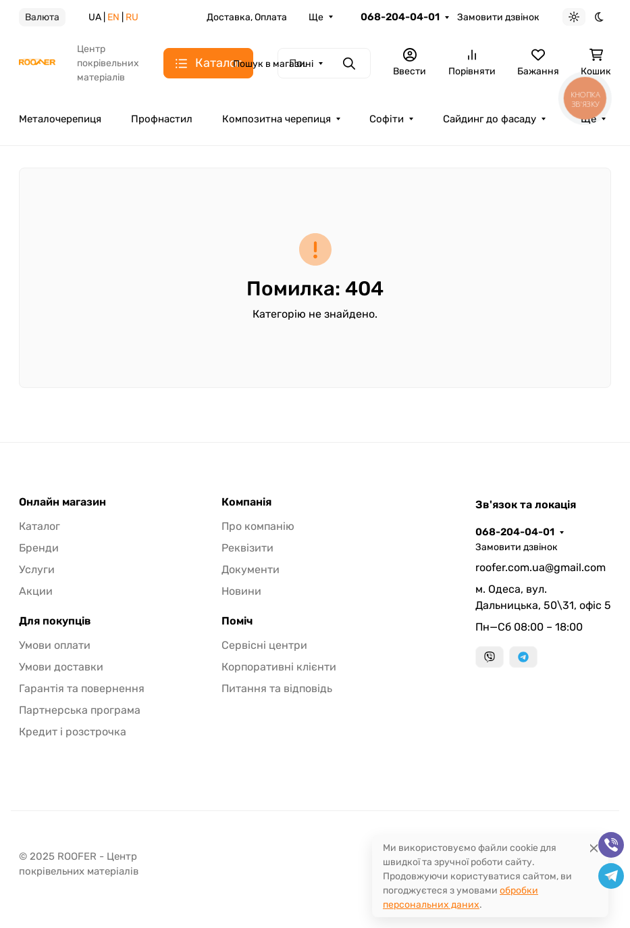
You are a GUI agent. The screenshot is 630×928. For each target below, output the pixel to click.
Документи (250, 569)
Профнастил (161, 119)
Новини (241, 591)
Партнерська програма (79, 710)
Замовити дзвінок (498, 17)
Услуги (37, 569)
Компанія (246, 502)
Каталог (39, 526)
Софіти (386, 119)
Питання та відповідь (276, 688)
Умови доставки (61, 666)
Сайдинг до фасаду (489, 119)
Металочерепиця (60, 119)
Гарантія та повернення (82, 688)
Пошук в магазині (273, 64)
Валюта (42, 17)
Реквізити (247, 547)
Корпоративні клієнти (278, 666)
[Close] (594, 848)
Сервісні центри (264, 645)
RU (132, 17)
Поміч (237, 621)
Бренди (39, 547)
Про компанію (257, 526)
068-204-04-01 (400, 17)
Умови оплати (54, 645)
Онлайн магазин (62, 502)
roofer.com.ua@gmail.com (540, 567)
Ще (316, 17)
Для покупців (55, 621)
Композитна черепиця (276, 119)
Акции (36, 591)
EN (113, 17)
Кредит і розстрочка (72, 731)
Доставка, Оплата (247, 17)
